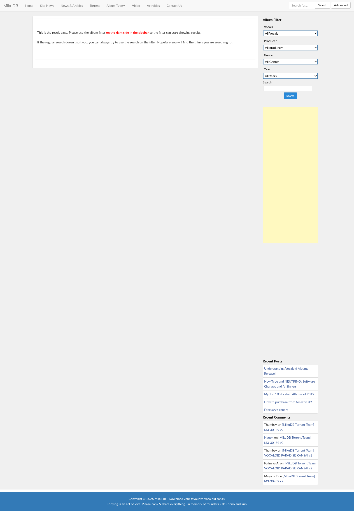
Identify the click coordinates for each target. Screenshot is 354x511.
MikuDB (10, 5)
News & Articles (72, 5)
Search (322, 5)
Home (29, 5)
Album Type (116, 5)
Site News (47, 5)
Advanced (341, 5)
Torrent (95, 5)
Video (136, 5)
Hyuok (268, 437)
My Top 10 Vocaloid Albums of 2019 (289, 394)
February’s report (276, 410)
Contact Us (174, 5)
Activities (153, 5)
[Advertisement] (290, 175)
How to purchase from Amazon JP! (288, 402)
